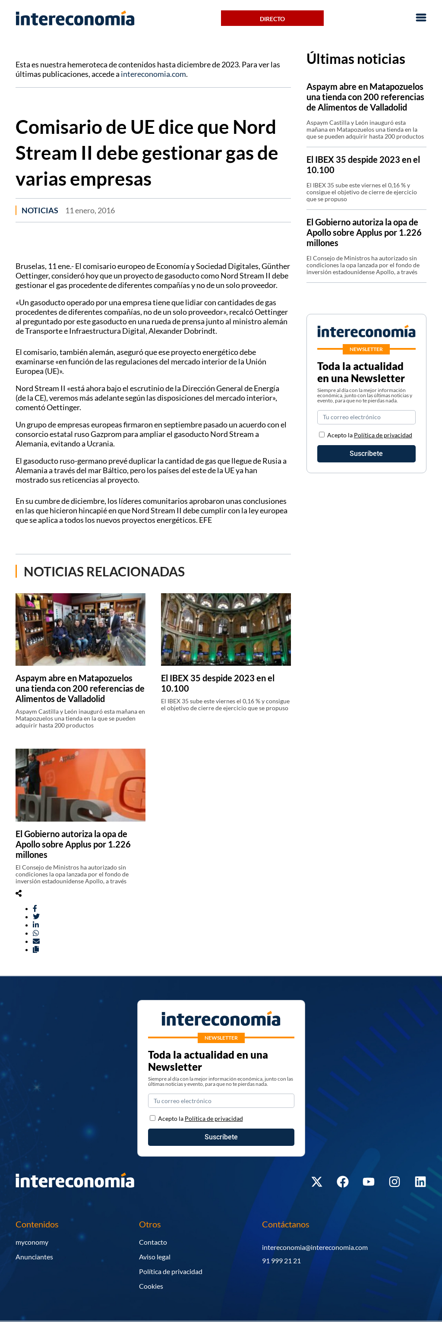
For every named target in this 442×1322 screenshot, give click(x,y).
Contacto (153, 1242)
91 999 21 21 (281, 1260)
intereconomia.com (153, 74)
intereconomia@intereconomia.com (315, 1247)
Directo (272, 18)
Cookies (151, 1286)
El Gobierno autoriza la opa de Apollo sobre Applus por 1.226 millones (73, 844)
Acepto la (369, 435)
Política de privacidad (383, 435)
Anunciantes (34, 1256)
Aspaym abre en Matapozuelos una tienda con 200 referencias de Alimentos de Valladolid (80, 688)
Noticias (40, 210)
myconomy (32, 1242)
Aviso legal (154, 1256)
